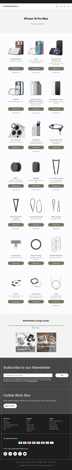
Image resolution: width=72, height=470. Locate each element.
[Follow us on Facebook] (10, 454)
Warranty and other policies (56, 420)
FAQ (27, 422)
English (17, 462)
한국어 (55, 462)
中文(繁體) (39, 462)
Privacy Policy (52, 422)
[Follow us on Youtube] (25, 454)
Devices (28, 420)
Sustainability (6, 422)
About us (5, 420)
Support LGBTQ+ (7, 426)
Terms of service (53, 424)
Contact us (29, 430)
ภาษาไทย (49, 462)
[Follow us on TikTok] (15, 454)
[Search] (64, 6)
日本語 (45, 462)
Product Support (30, 424)
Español (34, 462)
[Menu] (68, 6)
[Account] (60, 6)
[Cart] (57, 6)
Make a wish (10, 406)
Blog (4, 429)
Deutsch (28, 462)
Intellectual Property (54, 429)
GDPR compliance (53, 426)
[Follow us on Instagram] (5, 454)
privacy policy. (32, 381)
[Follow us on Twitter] (20, 454)
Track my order (30, 426)
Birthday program (30, 429)
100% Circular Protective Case (10, 424)
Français (22, 462)
